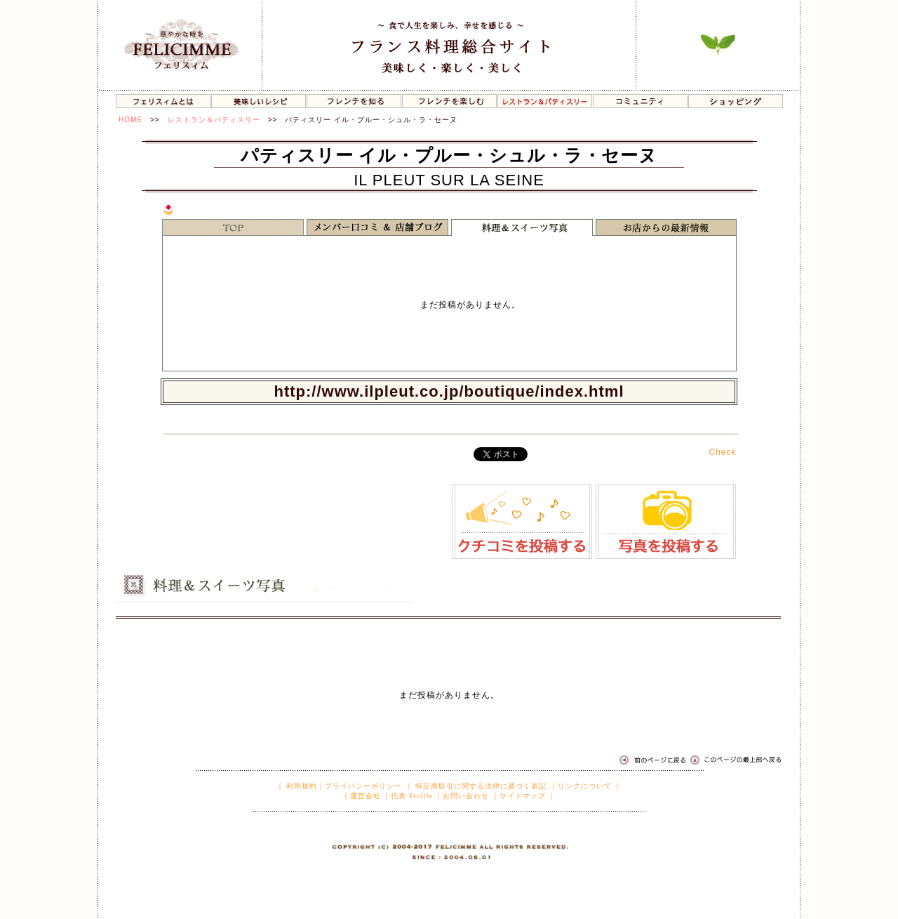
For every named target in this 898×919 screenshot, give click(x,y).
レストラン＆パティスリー (214, 120)
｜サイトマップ (519, 796)
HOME (130, 120)
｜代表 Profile (408, 796)
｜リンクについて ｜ (586, 786)
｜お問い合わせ (462, 796)
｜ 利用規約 (297, 786)
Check (722, 452)
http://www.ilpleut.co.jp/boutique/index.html (449, 391)
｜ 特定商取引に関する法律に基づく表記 (476, 786)
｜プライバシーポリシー (359, 786)
